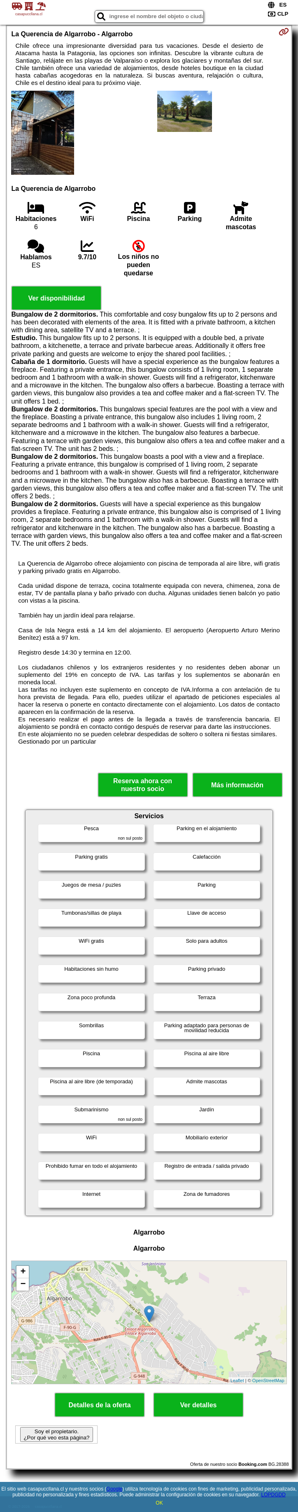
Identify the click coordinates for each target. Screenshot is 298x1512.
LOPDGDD (273, 1495)
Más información (237, 785)
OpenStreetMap (268, 1380)
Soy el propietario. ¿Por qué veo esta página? (56, 1434)
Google (115, 1489)
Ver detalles (198, 1405)
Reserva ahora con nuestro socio (142, 784)
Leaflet (237, 1380)
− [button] (23, 1284)
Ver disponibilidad (56, 298)
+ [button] (23, 1272)
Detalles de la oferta (99, 1405)
